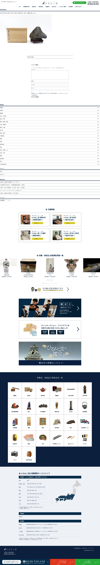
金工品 (1, 130)
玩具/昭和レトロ (85, 427)
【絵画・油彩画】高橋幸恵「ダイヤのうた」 (10, 182)
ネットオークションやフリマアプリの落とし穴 (10, 190)
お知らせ (2, 174)
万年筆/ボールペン (57, 443)
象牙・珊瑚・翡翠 (4, 121)
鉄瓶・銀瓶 (2, 133)
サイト (32, 88)
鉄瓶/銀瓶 (85, 411)
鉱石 (1, 161)
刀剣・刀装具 (3, 116)
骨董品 (14, 395)
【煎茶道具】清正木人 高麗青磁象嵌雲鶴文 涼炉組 (12, 184)
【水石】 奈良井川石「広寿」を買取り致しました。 (25, 13)
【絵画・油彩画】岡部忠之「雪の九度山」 (9, 193)
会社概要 (71, 6)
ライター (85, 443)
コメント (33, 69)
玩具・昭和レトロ (4, 150)
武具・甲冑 (2, 118)
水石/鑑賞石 (42, 411)
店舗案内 (47, 6)
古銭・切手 (2, 152)
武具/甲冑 (85, 395)
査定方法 (54, 6)
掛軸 (1, 138)
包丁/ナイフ (70, 443)
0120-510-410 (10, 554)
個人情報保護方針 (77, 548)
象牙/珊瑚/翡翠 (14, 411)
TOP (20, 6)
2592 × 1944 (10, 13)
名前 (32, 81)
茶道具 (28, 395)
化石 (43, 443)
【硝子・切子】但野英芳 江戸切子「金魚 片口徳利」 (13, 187)
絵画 (1, 141)
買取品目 (34, 6)
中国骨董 (15, 427)
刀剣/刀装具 (70, 395)
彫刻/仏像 (57, 411)
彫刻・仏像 (2, 127)
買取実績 (41, 6)
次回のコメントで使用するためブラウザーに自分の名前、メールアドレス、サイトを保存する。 (49, 94)
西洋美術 (2, 144)
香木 (1, 147)
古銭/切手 (15, 443)
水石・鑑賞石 (3, 124)
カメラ (14, 459)
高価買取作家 (26, 6)
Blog (1, 171)
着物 (1, 155)
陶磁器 (1, 113)
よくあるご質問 (62, 6)
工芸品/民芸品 (3, 164)
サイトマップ (90, 548)
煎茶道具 (2, 158)
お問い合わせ (78, 6)
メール (33, 84)
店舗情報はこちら (37, 223)
